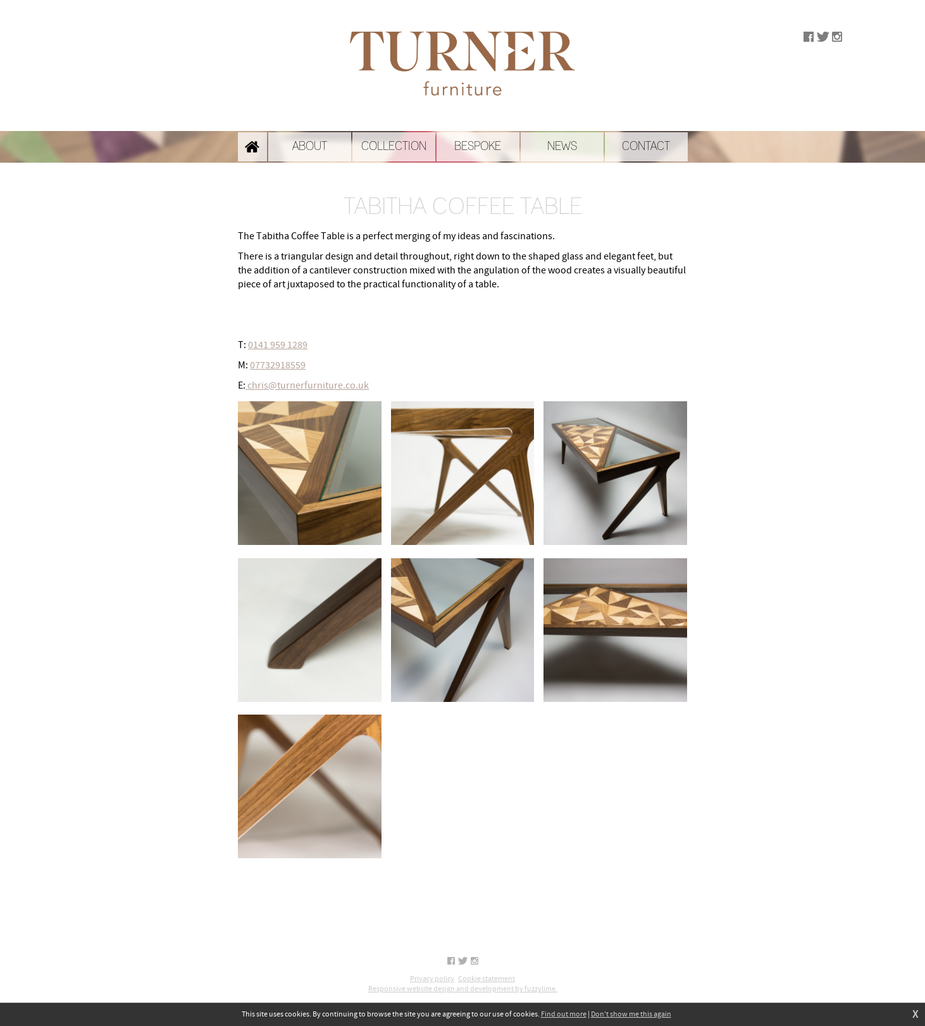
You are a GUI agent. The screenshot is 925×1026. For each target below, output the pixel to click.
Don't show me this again (631, 1014)
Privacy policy (432, 979)
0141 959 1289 (277, 345)
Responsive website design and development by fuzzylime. (462, 989)
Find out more (564, 1014)
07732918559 (278, 365)
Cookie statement (486, 979)
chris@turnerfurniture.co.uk (307, 385)
